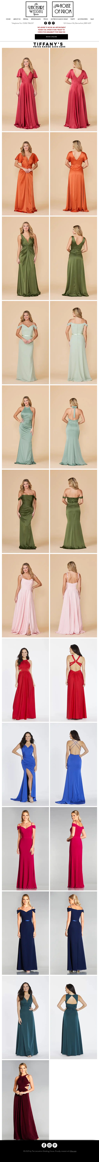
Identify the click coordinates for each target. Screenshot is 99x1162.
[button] (36, 19)
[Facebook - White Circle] (44, 1145)
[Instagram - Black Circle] (49, 23)
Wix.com (73, 1151)
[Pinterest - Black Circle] (53, 23)
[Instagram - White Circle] (49, 1145)
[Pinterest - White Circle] (54, 1145)
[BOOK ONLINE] (51, 36)
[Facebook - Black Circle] (45, 23)
